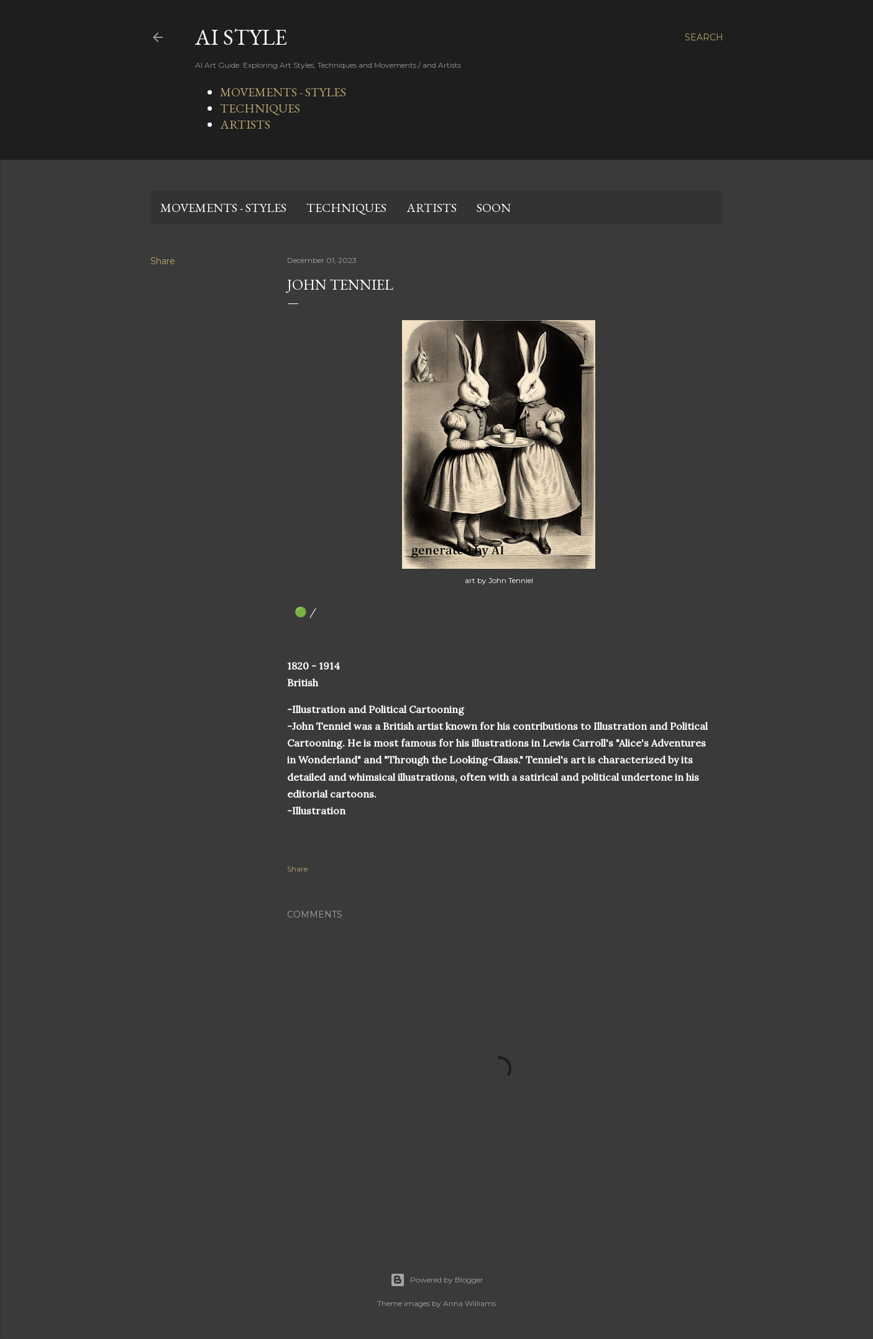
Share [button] (162, 261)
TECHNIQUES (260, 108)
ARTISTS (245, 124)
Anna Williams (469, 1303)
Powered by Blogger (436, 1279)
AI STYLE (241, 37)
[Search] (704, 37)
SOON (494, 208)
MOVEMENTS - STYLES (283, 92)
